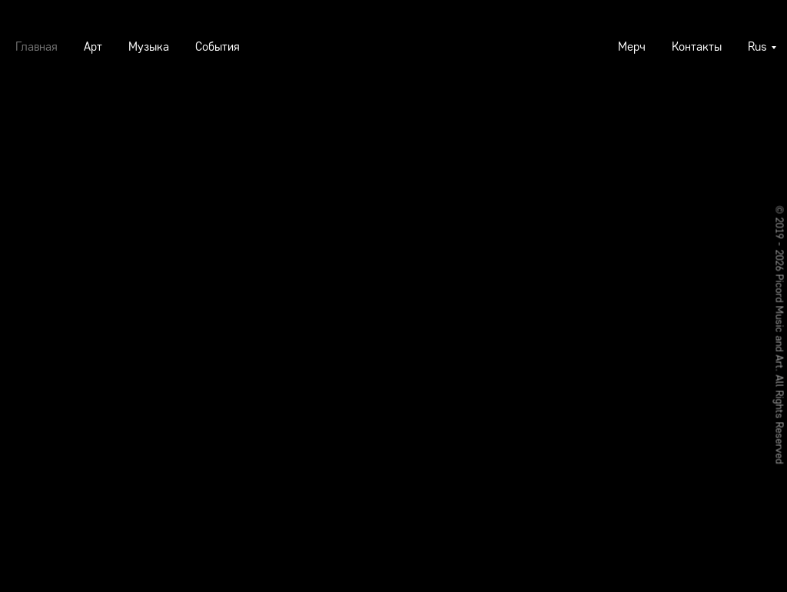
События (217, 46)
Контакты (697, 46)
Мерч (632, 46)
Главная (36, 46)
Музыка (148, 46)
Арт (93, 46)
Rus (757, 46)
